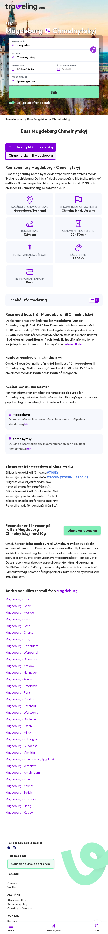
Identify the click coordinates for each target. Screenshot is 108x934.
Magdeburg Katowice (21, 799)
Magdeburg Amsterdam (22, 772)
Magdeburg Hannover (21, 672)
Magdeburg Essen (18, 726)
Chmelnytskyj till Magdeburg (31, 155)
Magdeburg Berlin (18, 606)
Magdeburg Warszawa (21, 712)
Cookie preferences (20, 908)
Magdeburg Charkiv (19, 699)
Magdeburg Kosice (19, 812)
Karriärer (13, 921)
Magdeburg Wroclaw (20, 766)
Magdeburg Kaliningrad (22, 739)
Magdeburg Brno (18, 626)
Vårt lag (12, 887)
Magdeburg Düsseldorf (22, 659)
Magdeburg (22, 210)
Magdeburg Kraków (19, 666)
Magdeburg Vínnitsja (20, 752)
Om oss (12, 883)
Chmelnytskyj (72, 210)
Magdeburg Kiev (17, 619)
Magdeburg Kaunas (19, 786)
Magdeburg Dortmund (21, 719)
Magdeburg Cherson (20, 632)
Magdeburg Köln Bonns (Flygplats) (29, 759)
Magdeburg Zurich (18, 792)
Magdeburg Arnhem (20, 679)
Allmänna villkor (17, 900)
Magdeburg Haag (18, 806)
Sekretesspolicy (17, 904)
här (26, 424)
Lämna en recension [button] (82, 530)
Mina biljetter (54, 927)
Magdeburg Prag (17, 639)
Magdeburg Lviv (17, 599)
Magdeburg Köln (17, 779)
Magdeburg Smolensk (21, 686)
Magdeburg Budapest (21, 746)
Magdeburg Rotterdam (21, 646)
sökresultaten (74, 344)
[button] (54, 44)
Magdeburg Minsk (18, 732)
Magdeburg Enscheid (20, 706)
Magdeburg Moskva (19, 612)
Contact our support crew (30, 864)
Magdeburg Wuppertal (21, 652)
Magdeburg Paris (18, 692)
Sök (97, 927)
